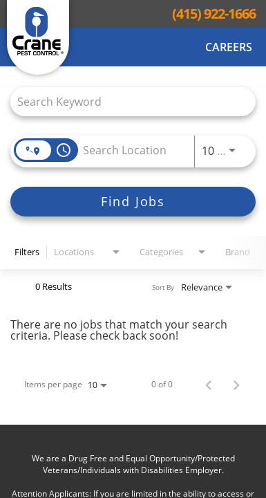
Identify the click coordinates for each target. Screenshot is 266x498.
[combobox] (126, 101)
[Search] (133, 201)
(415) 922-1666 (214, 14)
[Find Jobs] (133, 201)
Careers (228, 47)
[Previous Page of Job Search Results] (208, 384)
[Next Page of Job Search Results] (236, 384)
